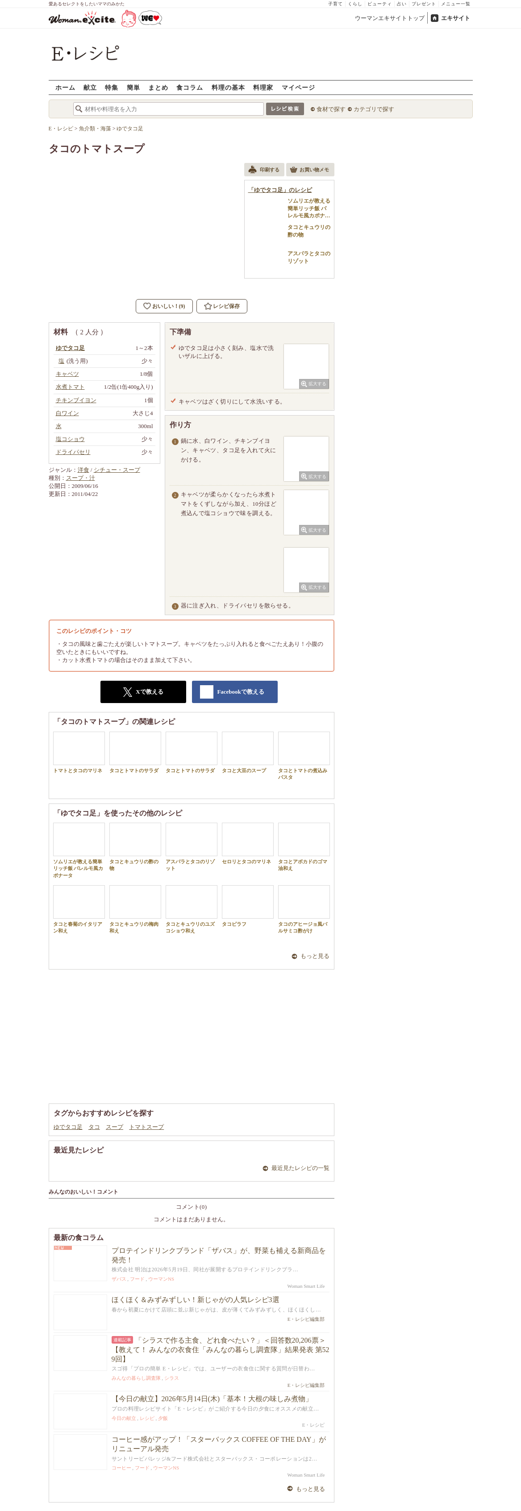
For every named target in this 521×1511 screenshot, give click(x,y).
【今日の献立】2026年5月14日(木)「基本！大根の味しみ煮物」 (212, 1399)
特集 (111, 87)
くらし (355, 3)
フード (137, 1279)
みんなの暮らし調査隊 (136, 1378)
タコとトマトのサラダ (135, 752)
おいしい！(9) (168, 306)
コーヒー (121, 1467)
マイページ (298, 87)
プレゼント (424, 3)
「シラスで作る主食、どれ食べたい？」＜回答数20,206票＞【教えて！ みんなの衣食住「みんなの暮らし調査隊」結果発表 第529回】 (220, 1349)
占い (402, 3)
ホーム (65, 87)
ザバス (119, 1279)
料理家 (263, 87)
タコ (94, 1127)
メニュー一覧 (456, 3)
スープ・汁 (80, 478)
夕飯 (163, 1418)
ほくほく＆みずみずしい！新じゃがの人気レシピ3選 (195, 1299)
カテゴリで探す (374, 109)
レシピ (147, 1418)
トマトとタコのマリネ (79, 752)
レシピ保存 (226, 306)
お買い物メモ (309, 170)
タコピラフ (248, 906)
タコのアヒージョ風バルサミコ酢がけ (304, 909)
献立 (90, 87)
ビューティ (379, 3)
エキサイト (455, 18)
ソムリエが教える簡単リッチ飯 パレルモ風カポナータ (79, 850)
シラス (171, 1378)
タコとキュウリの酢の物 (135, 847)
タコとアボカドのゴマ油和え (304, 847)
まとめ (158, 87)
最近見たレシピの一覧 (300, 1168)
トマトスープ (146, 1127)
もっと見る (314, 956)
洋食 (83, 469)
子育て (335, 3)
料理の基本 (228, 87)
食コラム (189, 87)
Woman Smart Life (306, 1286)
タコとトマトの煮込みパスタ (304, 756)
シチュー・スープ (117, 469)
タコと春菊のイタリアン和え (79, 909)
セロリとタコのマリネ (248, 843)
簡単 (133, 87)
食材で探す (331, 109)
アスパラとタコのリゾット (191, 847)
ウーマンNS (161, 1279)
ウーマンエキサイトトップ (390, 18)
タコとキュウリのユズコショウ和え (191, 909)
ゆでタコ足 (68, 1127)
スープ (114, 1127)
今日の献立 (124, 1418)
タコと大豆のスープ (248, 752)
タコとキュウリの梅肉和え (135, 909)
